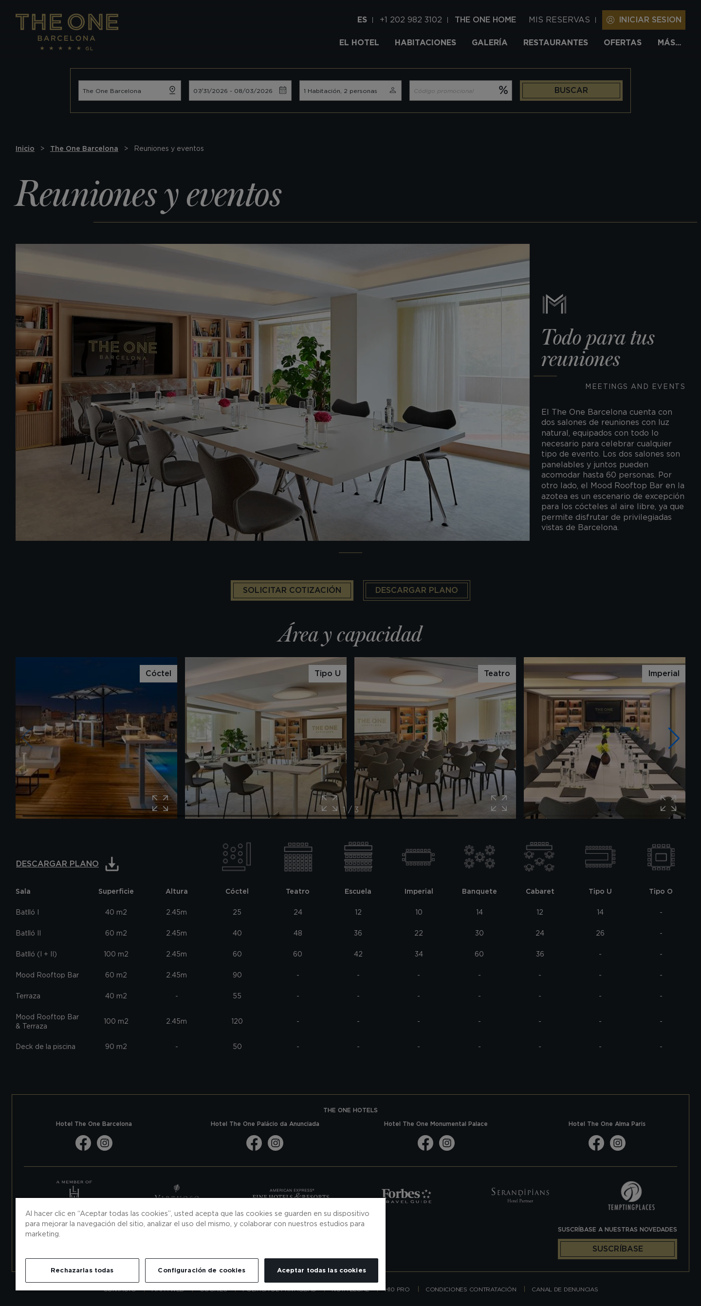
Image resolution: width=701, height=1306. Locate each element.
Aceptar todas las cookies (321, 1270)
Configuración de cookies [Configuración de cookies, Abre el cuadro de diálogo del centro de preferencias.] (201, 1270)
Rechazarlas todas (82, 1270)
